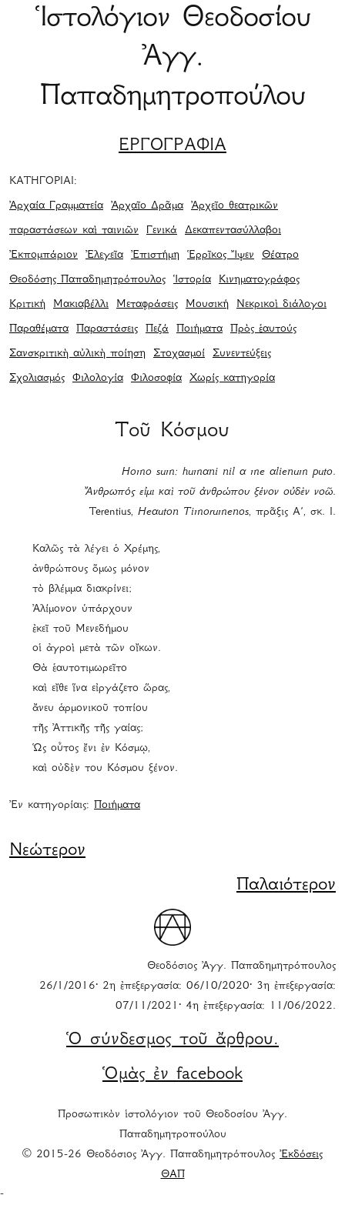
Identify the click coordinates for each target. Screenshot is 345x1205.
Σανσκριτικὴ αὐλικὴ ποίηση (77, 354)
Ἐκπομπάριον (43, 255)
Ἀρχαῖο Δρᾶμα (147, 206)
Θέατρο (280, 255)
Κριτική (27, 304)
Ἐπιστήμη (155, 255)
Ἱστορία (192, 280)
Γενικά (161, 230)
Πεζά (157, 329)
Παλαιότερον (286, 885)
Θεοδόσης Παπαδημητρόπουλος (87, 280)
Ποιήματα (199, 329)
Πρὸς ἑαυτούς (263, 329)
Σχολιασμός (37, 378)
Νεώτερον (47, 851)
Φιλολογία (97, 378)
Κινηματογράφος (259, 280)
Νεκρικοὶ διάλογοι (281, 304)
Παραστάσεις (107, 329)
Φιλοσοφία (156, 378)
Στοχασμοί (179, 354)
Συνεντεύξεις (242, 354)
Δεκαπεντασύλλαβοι (233, 230)
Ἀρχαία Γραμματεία (56, 206)
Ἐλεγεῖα (104, 255)
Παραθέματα (39, 329)
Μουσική (207, 304)
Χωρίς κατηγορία (232, 378)
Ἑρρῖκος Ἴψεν (220, 255)
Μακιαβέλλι (81, 304)
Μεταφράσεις (147, 304)
